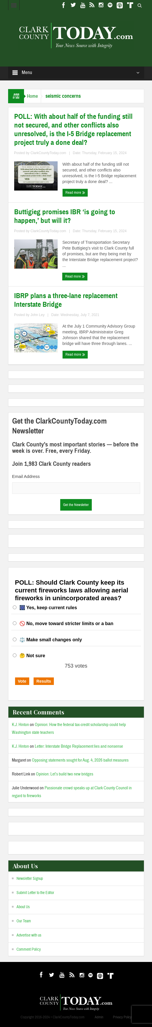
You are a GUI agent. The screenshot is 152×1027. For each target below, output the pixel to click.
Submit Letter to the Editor (35, 892)
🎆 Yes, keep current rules (48, 607)
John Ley (37, 315)
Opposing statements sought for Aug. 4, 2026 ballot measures (80, 760)
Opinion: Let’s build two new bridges (64, 774)
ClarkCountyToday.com (48, 153)
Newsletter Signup (30, 878)
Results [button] (43, 681)
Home (32, 96)
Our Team (24, 921)
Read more (75, 192)
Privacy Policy (122, 1017)
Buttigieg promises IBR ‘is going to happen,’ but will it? (64, 216)
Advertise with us (29, 935)
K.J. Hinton (20, 724)
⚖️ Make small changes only (50, 639)
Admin (99, 1017)
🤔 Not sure (32, 655)
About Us (23, 907)
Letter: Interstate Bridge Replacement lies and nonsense (79, 746)
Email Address (26, 476)
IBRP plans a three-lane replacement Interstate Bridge (66, 300)
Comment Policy (29, 949)
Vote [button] (22, 681)
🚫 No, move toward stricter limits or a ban (66, 623)
